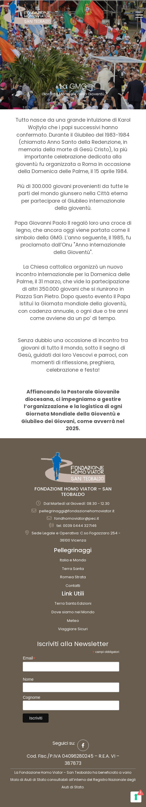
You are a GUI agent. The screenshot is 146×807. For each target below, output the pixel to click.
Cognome (31, 697)
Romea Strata (73, 577)
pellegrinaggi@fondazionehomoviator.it (76, 511)
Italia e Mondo (73, 560)
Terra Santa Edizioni (73, 603)
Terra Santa (73, 568)
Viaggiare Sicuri (73, 629)
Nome (28, 679)
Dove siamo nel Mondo (73, 612)
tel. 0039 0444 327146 (77, 525)
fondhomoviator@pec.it (76, 518)
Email (29, 658)
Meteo (73, 620)
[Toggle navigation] (139, 15)
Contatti (73, 585)
